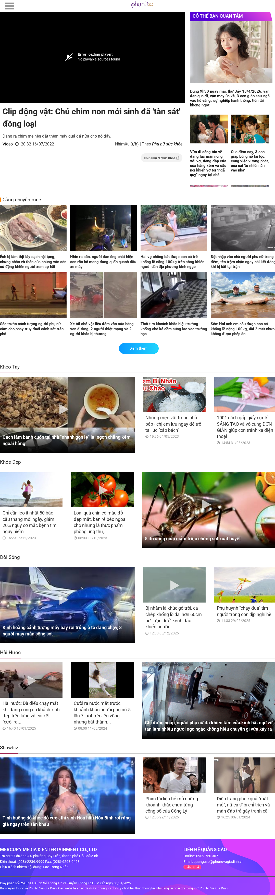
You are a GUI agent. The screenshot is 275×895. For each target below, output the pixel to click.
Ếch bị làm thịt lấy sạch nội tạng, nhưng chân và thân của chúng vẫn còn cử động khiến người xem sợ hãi (33, 261)
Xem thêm (138, 348)
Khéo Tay (10, 367)
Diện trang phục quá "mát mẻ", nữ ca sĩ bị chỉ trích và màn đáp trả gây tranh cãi (243, 805)
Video (8, 144)
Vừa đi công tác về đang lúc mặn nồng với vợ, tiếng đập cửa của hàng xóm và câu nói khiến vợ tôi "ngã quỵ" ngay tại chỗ (208, 163)
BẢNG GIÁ (192, 867)
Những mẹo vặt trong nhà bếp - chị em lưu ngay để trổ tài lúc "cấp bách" (173, 424)
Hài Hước (10, 652)
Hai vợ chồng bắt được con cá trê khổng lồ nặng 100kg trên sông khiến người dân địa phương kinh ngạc (172, 261)
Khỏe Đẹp (10, 462)
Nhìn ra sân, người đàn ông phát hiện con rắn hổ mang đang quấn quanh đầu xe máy (103, 261)
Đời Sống (10, 557)
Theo (162, 158)
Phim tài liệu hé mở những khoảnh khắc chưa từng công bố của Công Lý (171, 805)
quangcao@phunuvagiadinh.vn (219, 862)
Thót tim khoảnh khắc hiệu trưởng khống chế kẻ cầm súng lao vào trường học (174, 329)
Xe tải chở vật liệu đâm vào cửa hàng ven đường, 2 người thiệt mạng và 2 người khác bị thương (102, 329)
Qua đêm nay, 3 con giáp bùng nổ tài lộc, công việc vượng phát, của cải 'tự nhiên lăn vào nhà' (250, 161)
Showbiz (9, 748)
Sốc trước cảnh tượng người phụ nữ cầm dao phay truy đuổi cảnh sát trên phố (32, 329)
